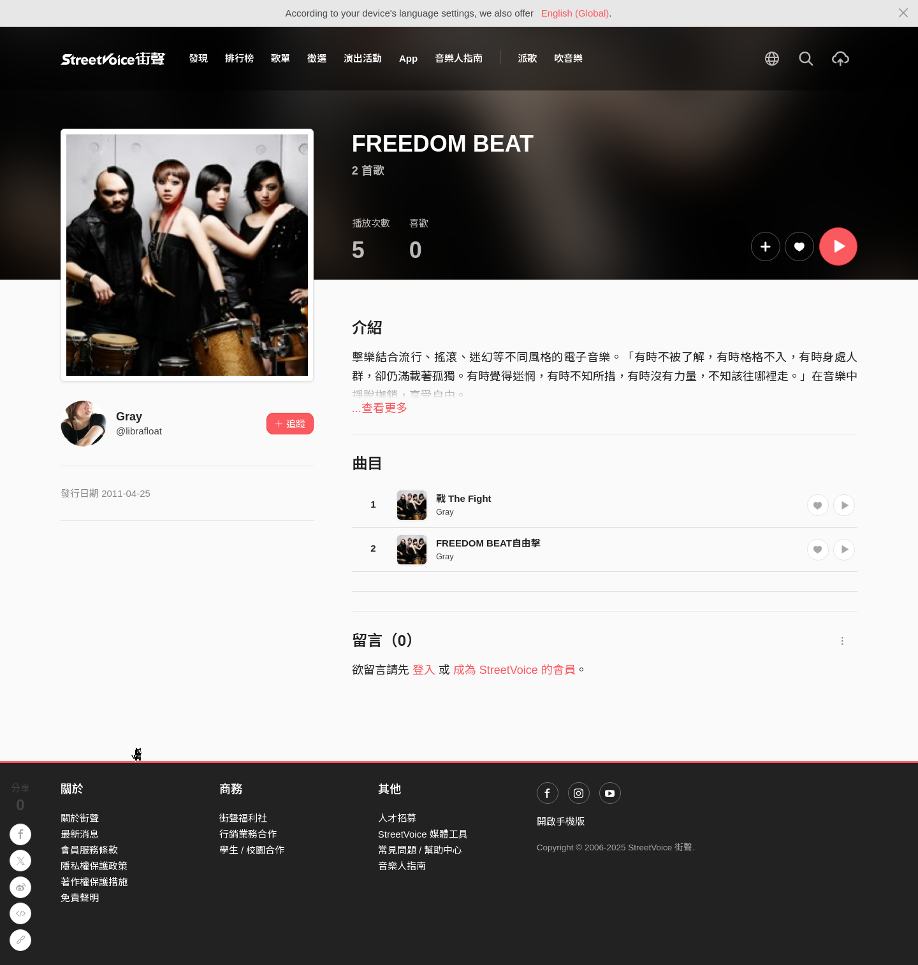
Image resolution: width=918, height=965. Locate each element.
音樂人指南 (459, 58)
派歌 (527, 58)
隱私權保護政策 (94, 866)
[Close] (903, 13)
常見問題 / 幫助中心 (420, 850)
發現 (198, 58)
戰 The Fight (464, 498)
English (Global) (575, 13)
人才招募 (397, 818)
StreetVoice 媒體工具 (423, 834)
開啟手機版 (561, 821)
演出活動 (363, 58)
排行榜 (239, 58)
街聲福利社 (243, 818)
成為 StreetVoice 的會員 (514, 670)
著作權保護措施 (94, 881)
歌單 (280, 58)
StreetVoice (113, 58)
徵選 (316, 58)
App (408, 58)
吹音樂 (568, 58)
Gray (129, 416)
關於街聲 (80, 818)
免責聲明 (80, 897)
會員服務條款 (89, 850)
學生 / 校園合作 (252, 850)
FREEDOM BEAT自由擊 (488, 543)
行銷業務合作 (248, 834)
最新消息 (80, 834)
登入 (423, 670)
